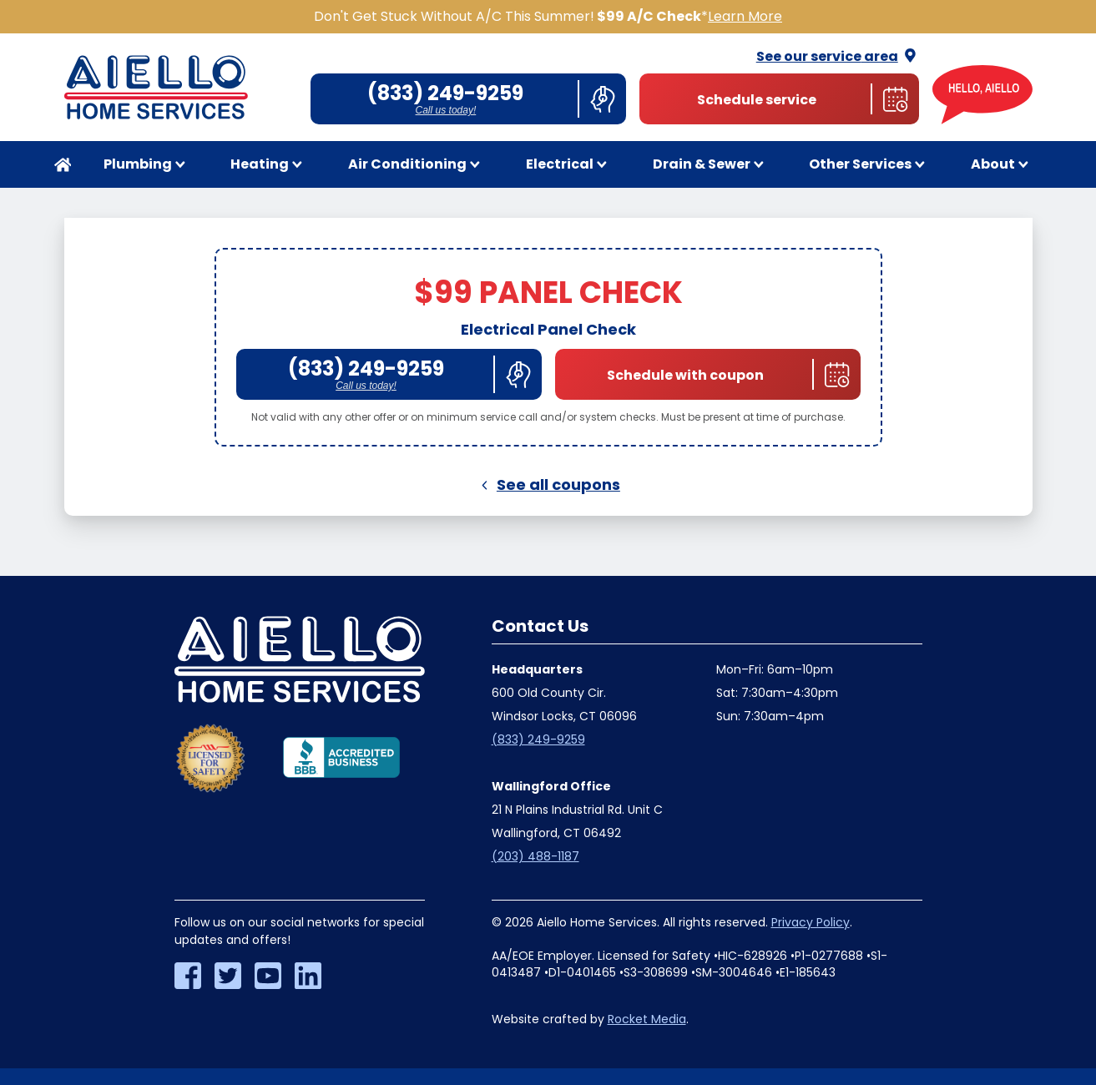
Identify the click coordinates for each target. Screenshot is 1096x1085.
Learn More (745, 16)
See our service (837, 56)
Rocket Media (647, 1019)
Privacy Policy (810, 922)
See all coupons (548, 484)
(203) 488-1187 (535, 856)
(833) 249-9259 (538, 739)
